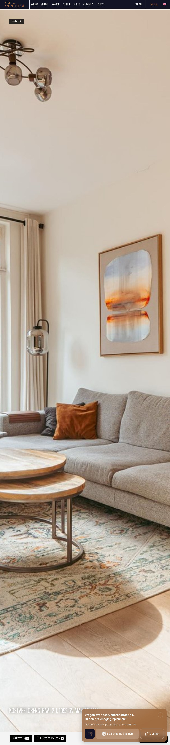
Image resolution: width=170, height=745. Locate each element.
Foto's (21, 738)
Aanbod (34, 4)
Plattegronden (50, 738)
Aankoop (55, 4)
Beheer (77, 4)
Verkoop (45, 4)
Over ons (100, 4)
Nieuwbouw (88, 4)
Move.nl (154, 4)
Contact (138, 4)
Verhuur (66, 4)
